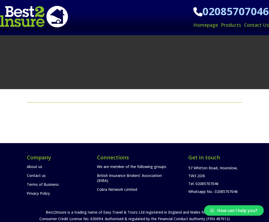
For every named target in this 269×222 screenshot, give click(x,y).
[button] (234, 210)
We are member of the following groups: (132, 166)
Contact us (36, 175)
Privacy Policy (38, 193)
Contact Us (256, 25)
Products (231, 25)
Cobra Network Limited (117, 189)
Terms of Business (43, 184)
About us (34, 166)
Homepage (205, 25)
